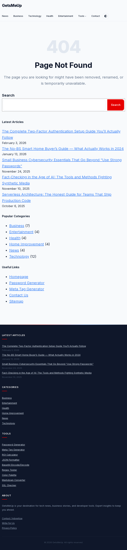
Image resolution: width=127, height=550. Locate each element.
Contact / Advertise (12, 518)
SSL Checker (9, 485)
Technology (19, 256)
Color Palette (9, 475)
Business (16, 226)
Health (14, 238)
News (14, 250)
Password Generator (27, 283)
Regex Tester (9, 470)
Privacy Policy (9, 528)
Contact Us (18, 295)
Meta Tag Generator (26, 289)
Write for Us (8, 523)
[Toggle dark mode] (106, 16)
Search (8, 95)
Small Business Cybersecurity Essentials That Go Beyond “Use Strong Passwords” (48, 364)
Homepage (18, 277)
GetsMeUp (12, 5)
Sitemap (16, 301)
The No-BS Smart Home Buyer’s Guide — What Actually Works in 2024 (63, 148)
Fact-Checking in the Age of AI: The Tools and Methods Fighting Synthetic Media (47, 372)
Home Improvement (26, 244)
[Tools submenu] (85, 16)
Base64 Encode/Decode (15, 465)
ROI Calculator (10, 454)
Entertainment (21, 232)
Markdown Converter (13, 480)
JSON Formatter (11, 459)
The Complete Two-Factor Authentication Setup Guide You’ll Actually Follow (44, 346)
